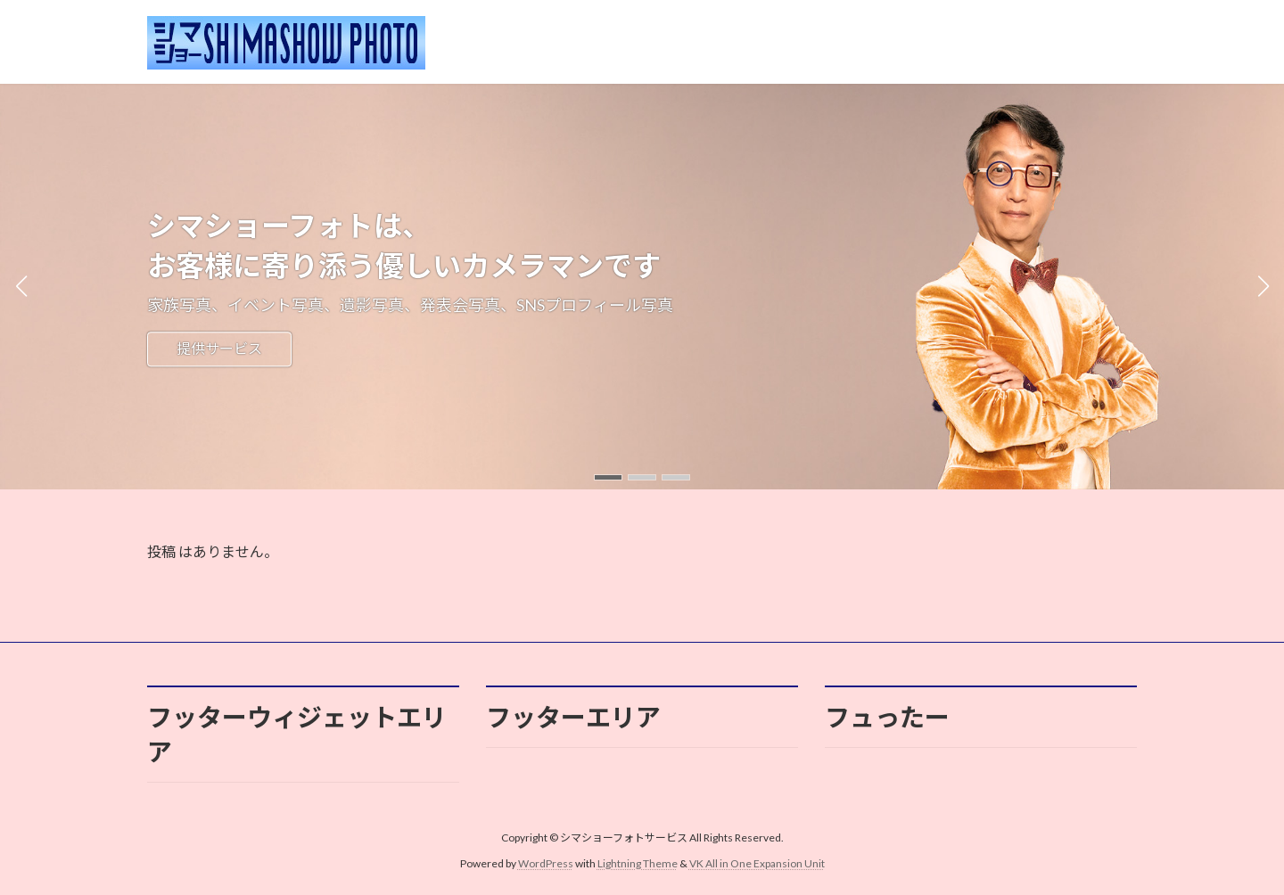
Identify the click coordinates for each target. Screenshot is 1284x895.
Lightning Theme (637, 863)
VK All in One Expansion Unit (757, 863)
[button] (608, 477)
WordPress (545, 863)
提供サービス (219, 349)
